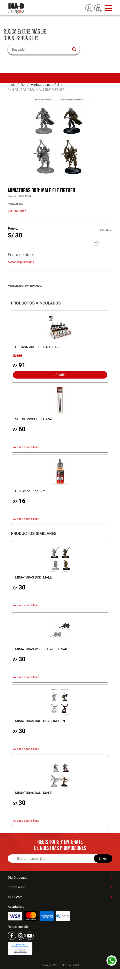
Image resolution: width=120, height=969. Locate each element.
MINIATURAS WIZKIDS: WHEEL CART (42, 649)
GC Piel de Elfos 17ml (30, 491)
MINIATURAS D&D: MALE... (34, 577)
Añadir (60, 375)
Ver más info (17, 210)
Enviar (103, 858)
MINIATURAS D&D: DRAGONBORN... (41, 721)
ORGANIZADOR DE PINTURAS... (38, 347)
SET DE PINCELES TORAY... (35, 419)
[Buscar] (41, 49)
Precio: (13, 228)
